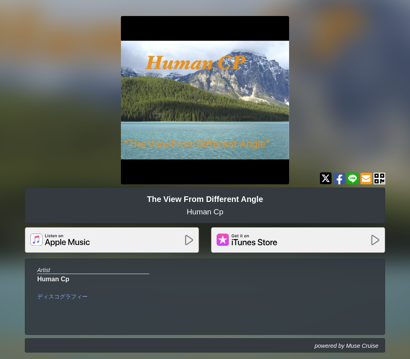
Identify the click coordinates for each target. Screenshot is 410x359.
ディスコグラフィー (62, 296)
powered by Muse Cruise (346, 346)
